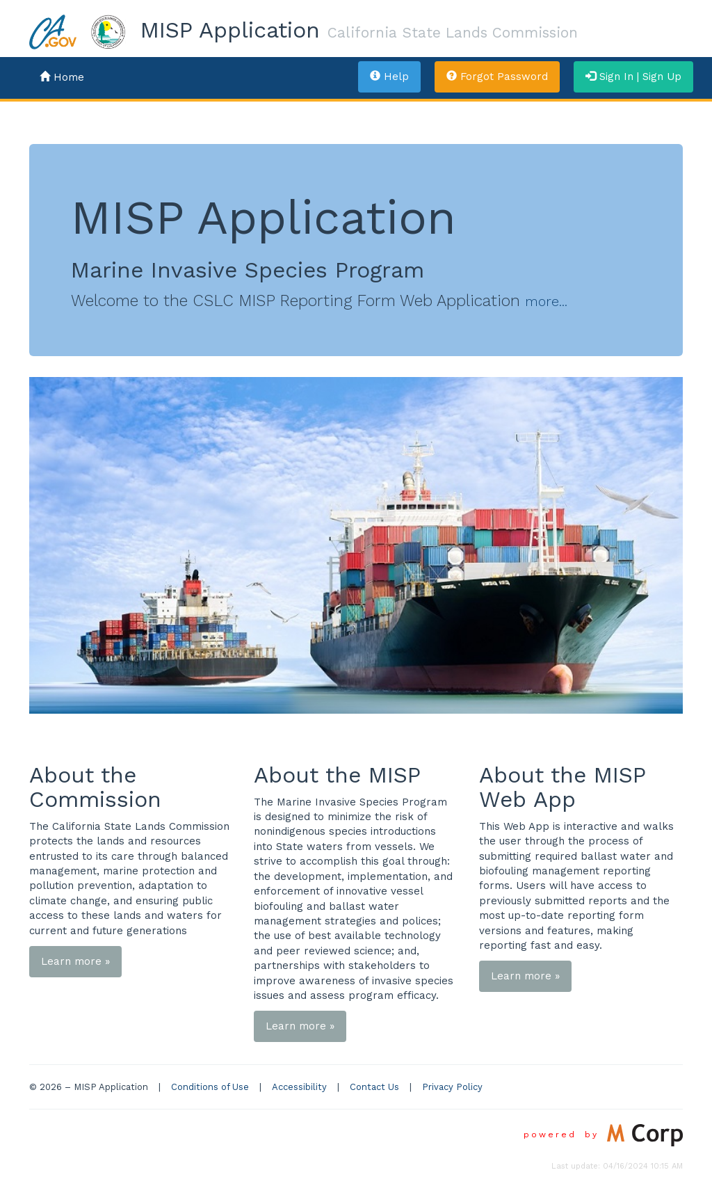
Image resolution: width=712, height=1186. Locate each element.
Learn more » (75, 961)
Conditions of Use (210, 1087)
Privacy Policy (452, 1087)
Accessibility (299, 1087)
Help (389, 76)
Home (62, 77)
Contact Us (374, 1087)
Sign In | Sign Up (633, 76)
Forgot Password (497, 76)
